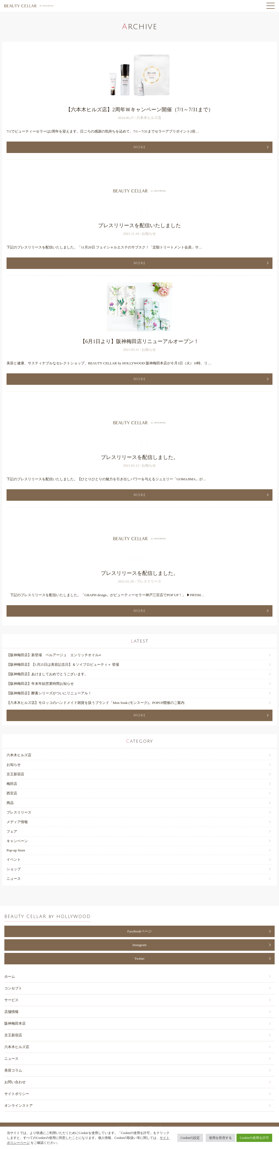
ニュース (14, 879)
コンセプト (13, 988)
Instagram (139, 945)
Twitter (139, 958)
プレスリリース (19, 812)
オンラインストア (18, 1105)
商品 (10, 803)
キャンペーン (17, 841)
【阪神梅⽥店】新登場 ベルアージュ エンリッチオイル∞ (54, 655)
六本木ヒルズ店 (19, 755)
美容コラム (13, 1070)
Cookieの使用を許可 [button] (254, 1138)
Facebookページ (139, 931)
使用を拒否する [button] (220, 1138)
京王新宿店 (15, 774)
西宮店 (12, 793)
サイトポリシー (16, 1094)
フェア (12, 831)
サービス (11, 1000)
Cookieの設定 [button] (190, 1138)
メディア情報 (17, 822)
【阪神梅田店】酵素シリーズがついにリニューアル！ (49, 693)
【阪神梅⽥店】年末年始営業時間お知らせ (40, 684)
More (140, 147)
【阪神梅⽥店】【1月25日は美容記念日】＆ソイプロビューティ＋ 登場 (63, 664)
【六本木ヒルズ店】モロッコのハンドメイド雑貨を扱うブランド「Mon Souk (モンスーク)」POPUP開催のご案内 (95, 703)
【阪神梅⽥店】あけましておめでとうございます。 (47, 674)
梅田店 (12, 784)
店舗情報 (11, 1012)
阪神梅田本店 (15, 1023)
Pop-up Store (16, 850)
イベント (14, 859)
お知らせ (14, 765)
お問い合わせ (15, 1082)
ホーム (9, 976)
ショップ (14, 869)
